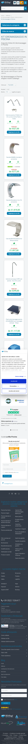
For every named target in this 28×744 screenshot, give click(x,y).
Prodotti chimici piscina (19, 520)
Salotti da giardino (20, 538)
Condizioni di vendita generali (17, 733)
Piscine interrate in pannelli (6, 517)
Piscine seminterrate (6, 530)
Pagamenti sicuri (8, 604)
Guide (2, 663)
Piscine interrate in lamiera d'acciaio (6, 521)
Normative (3, 671)
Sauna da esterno (20, 558)
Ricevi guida (7, 476)
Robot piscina (18, 516)
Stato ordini (14, 653)
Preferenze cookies (11, 737)
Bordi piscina (4, 543)
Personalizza (14, 386)
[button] (18, 2)
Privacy (16, 735)
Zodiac (3, 573)
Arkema (17, 586)
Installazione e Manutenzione (7, 668)
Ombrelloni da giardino (18, 545)
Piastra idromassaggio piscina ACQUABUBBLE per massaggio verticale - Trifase (14, 321)
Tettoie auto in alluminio (19, 549)
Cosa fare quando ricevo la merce (14, 650)
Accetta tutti (14, 381)
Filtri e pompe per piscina (5, 539)
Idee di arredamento (5, 674)
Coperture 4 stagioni (20, 529)
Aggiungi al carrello (14, 132)
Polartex (17, 576)
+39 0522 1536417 (10, 600)
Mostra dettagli (19, 376)
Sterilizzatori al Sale (6, 552)
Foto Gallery (3, 677)
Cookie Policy (23, 735)
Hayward (3, 586)
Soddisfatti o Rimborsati (12, 616)
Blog (3, 660)
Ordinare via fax (14, 639)
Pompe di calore (5, 555)
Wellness (3, 666)
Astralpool (4, 583)
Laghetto (17, 579)
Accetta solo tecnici (14, 391)
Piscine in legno (5, 513)
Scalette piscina (5, 549)
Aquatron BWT (5, 589)
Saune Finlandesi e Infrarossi (20, 554)
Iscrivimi (6, 703)
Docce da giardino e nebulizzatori (20, 532)
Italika (2, 579)
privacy (17, 472)
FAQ (11, 735)
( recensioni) (16, 709)
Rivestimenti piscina (6, 546)
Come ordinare (14, 636)
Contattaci (5, 735)
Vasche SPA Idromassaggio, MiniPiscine (19, 511)
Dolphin (3, 576)
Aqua (16, 583)
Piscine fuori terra (5, 510)
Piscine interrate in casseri (6, 526)
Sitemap (20, 737)
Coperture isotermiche (18, 525)
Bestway (17, 589)
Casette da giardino (20, 541)
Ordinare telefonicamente (14, 642)
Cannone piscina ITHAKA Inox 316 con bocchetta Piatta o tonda (14, 116)
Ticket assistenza (14, 656)
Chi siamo (5, 733)
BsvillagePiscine (8, 483)
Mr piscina (18, 573)
